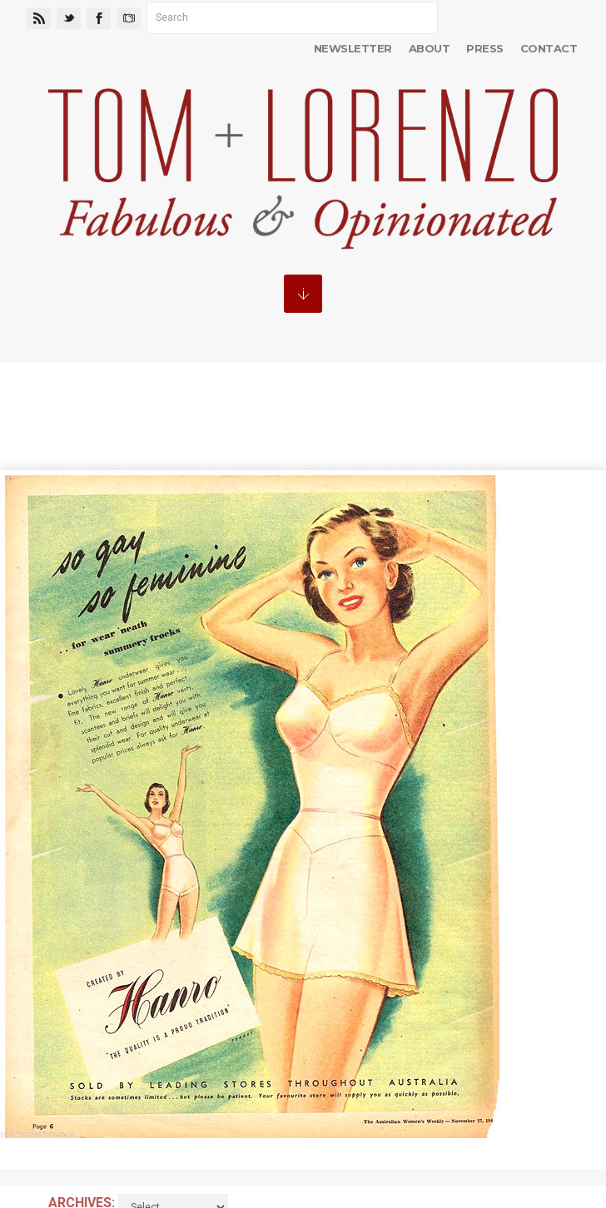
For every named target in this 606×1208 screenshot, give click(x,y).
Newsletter (353, 48)
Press (484, 48)
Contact (548, 48)
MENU (303, 294)
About (429, 48)
